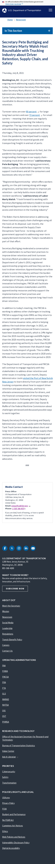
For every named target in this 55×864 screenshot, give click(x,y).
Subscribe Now (15, 588)
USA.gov (6, 797)
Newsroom (21, 19)
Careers (5, 645)
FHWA (5, 671)
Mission (5, 611)
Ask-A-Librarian (10, 756)
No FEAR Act (8, 820)
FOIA (4, 808)
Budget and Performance (14, 814)
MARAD (5, 699)
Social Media (7, 622)
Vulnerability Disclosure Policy (15, 842)
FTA (4, 688)
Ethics (5, 831)
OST (4, 716)
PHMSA (5, 721)
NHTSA (5, 705)
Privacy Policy (8, 803)
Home (10, 19)
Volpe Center (8, 751)
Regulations (7, 633)
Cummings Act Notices (12, 825)
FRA (4, 682)
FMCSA (5, 676)
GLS (4, 693)
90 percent (32, 111)
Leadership (7, 628)
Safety (5, 777)
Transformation (9, 782)
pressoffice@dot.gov (21, 506)
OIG (4, 710)
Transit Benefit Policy (12, 639)
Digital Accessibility (11, 848)
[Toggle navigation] (50, 10)
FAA (4, 665)
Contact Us (7, 650)
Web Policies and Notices (13, 836)
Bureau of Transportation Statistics (18, 745)
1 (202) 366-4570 (19, 508)
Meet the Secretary (11, 605)
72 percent (36, 115)
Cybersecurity (8, 771)
